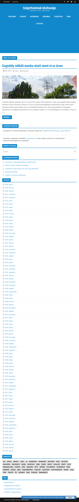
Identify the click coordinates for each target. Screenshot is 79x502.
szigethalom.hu (32, 138)
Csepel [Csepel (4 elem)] (22, 461)
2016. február (9, 448)
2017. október (9, 383)
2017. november (10, 379)
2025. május (9, 207)
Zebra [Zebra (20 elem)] (28, 472)
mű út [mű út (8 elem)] (36, 467)
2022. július (8, 259)
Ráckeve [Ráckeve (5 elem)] (13, 470)
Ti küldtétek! (58, 17)
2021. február (9, 279)
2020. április (9, 298)
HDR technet (25, 500)
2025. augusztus (10, 197)
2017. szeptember (10, 386)
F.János (17, 71)
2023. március (9, 243)
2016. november (10, 418)
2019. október (9, 311)
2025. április (9, 210)
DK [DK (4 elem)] (26, 461)
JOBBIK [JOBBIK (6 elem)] (38, 464)
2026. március (9, 188)
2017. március (9, 405)
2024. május (9, 223)
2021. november (10, 269)
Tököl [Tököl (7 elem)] (4, 472)
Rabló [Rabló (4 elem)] (68, 467)
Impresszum (15, 2)
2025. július (8, 201)
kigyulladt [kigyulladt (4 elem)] (57, 464)
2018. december (10, 337)
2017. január (9, 412)
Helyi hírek (12, 17)
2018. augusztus (10, 350)
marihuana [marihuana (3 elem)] (30, 467)
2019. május (9, 324)
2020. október (9, 288)
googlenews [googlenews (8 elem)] (6, 464)
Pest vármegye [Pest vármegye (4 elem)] (51, 467)
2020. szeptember (11, 292)
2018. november (10, 340)
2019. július (8, 318)
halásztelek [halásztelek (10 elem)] (31, 464)
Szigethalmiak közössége (39, 8)
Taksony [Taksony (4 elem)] (66, 470)
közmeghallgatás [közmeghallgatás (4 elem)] (8, 467)
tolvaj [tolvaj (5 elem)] (72, 470)
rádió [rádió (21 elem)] (19, 470)
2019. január (9, 334)
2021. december (10, 266)
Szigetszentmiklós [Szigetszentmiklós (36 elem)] (56, 470)
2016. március (9, 444)
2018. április (9, 363)
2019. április (9, 327)
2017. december (10, 376)
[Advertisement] (39, 40)
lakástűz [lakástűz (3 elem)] (17, 467)
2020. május (9, 295)
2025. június (9, 204)
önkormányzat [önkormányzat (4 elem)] (43, 472)
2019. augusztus (10, 314)
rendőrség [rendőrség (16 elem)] (6, 470)
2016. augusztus (10, 428)
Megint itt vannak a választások (15, 175)
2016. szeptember (11, 425)
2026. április (9, 184)
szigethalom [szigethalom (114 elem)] (46, 470)
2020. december (10, 282)
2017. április (9, 402)
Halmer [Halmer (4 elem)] (23, 464)
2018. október (9, 344)
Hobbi (69, 17)
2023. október (9, 236)
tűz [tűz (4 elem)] (16, 472)
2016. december (10, 415)
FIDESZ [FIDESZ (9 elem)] (58, 461)
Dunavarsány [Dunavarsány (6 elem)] (42, 461)
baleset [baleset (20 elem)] (9, 461)
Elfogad (70, 497)
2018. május (9, 360)
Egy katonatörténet (11, 172)
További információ (58, 497)
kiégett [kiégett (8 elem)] (63, 464)
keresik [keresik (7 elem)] (43, 464)
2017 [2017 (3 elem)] (4, 461)
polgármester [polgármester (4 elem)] (61, 467)
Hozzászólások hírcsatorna (12, 489)
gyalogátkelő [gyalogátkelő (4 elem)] (16, 464)
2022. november (10, 253)
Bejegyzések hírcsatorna (12, 486)
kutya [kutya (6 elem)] (69, 464)
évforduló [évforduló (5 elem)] (34, 472)
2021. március (9, 275)
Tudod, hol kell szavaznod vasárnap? (17, 165)
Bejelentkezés (9, 482)
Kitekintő (23, 17)
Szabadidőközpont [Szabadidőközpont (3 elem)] (27, 470)
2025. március (9, 214)
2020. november (10, 285)
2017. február (9, 409)
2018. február (9, 370)
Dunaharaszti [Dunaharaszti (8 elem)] (33, 461)
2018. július (8, 353)
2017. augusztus (10, 389)
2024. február (9, 227)
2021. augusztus (10, 272)
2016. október (9, 422)
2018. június (9, 357)
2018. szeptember (11, 347)
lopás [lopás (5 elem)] (23, 467)
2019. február (9, 331)
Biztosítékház (6, 2)
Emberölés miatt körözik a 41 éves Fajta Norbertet (21, 169)
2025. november (10, 194)
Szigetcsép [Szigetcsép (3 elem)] (37, 470)
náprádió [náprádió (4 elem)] (42, 467)
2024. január (9, 230)
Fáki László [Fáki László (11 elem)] (64, 461)
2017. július (8, 392)
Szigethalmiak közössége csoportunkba (55, 131)
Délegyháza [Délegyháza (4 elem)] (51, 461)
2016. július (8, 431)
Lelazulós (39, 23)
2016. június (9, 435)
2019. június (9, 321)
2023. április (9, 240)
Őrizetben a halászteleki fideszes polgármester (20, 162)
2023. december (10, 233)
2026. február (9, 191)
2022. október (9, 256)
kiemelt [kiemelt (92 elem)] (49, 464)
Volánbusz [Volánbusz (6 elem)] (22, 472)
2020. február (9, 305)
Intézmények (34, 17)
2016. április (9, 441)
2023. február (9, 246)
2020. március (9, 301)
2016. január (9, 451)
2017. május (9, 399)
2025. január (9, 217)
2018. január (9, 373)
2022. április (9, 262)
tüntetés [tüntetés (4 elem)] (10, 472)
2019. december (10, 308)
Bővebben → (7, 117)
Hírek (23, 71)
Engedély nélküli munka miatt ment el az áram (32, 65)
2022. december (10, 249)
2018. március (9, 366)
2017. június (9, 396)
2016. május (9, 438)
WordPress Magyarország (12, 492)
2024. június (9, 220)
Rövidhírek (46, 17)
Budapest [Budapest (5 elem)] (16, 461)
